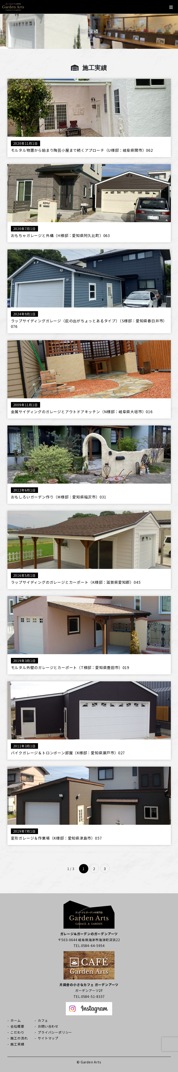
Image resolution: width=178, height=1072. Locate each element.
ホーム (15, 1020)
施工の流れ (19, 1038)
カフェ (43, 1020)
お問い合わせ (48, 1026)
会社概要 (17, 1026)
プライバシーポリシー (55, 1032)
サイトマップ (48, 1038)
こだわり (17, 1032)
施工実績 (17, 1044)
